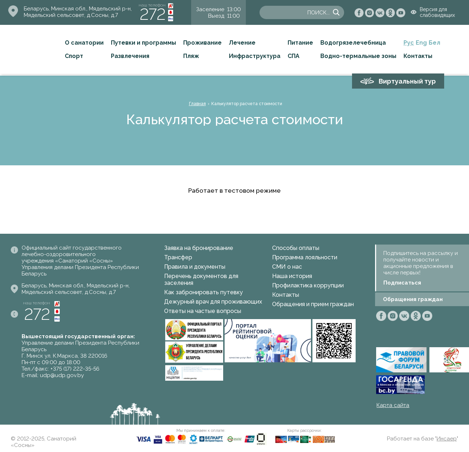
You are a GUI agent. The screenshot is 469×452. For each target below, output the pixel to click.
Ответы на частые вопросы (202, 311)
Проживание (202, 42)
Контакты (417, 56)
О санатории (84, 42)
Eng (421, 42)
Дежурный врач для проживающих (213, 301)
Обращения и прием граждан (313, 304)
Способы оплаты (295, 248)
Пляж (191, 56)
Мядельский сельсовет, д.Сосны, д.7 (71, 15)
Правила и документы (194, 266)
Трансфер (178, 257)
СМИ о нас (287, 266)
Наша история (292, 276)
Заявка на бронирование (198, 248)
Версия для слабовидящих (437, 12)
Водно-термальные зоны (358, 56)
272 (153, 14)
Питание (300, 42)
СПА (293, 56)
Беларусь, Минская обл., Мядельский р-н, (78, 8)
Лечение (242, 42)
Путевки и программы (143, 42)
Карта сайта (392, 405)
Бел (434, 42)
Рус (408, 42)
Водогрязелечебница (353, 42)
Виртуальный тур (407, 81)
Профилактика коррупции (308, 285)
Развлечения (130, 56)
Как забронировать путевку (203, 292)
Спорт (74, 56)
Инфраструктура (254, 56)
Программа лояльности (304, 257)
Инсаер (447, 438)
